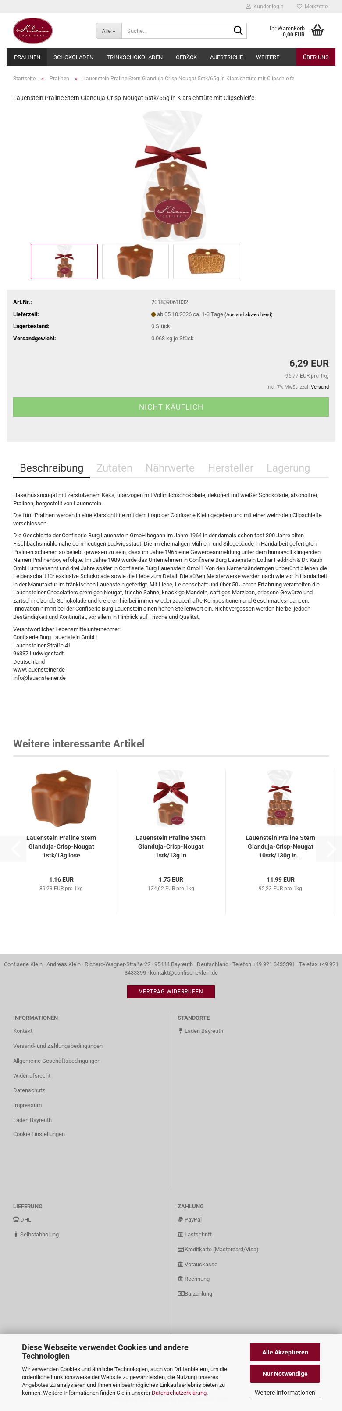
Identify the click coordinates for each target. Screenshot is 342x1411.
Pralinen (27, 57)
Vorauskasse (197, 1264)
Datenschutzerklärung (179, 1393)
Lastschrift (195, 1234)
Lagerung (288, 468)
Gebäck (186, 57)
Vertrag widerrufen (171, 992)
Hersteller (230, 468)
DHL (22, 1219)
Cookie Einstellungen (39, 1134)
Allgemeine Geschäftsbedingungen (56, 1060)
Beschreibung (51, 468)
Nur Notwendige (285, 1373)
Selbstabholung (36, 1234)
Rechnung (194, 1278)
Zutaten (114, 468)
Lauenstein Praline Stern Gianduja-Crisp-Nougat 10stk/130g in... (280, 846)
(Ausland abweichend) (248, 315)
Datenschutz (29, 1090)
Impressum (27, 1105)
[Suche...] (108, 31)
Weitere (267, 57)
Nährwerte (170, 468)
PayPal (190, 1219)
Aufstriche (226, 57)
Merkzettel (313, 7)
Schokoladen (73, 57)
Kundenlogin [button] (265, 7)
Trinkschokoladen (135, 57)
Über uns (316, 57)
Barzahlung (195, 1293)
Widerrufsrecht (31, 1075)
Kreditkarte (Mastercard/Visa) (218, 1249)
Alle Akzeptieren (285, 1352)
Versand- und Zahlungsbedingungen (58, 1046)
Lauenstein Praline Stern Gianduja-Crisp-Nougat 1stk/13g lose (61, 846)
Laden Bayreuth (32, 1120)
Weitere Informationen (285, 1392)
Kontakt (22, 1031)
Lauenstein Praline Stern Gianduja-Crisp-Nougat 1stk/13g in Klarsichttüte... (171, 847)
